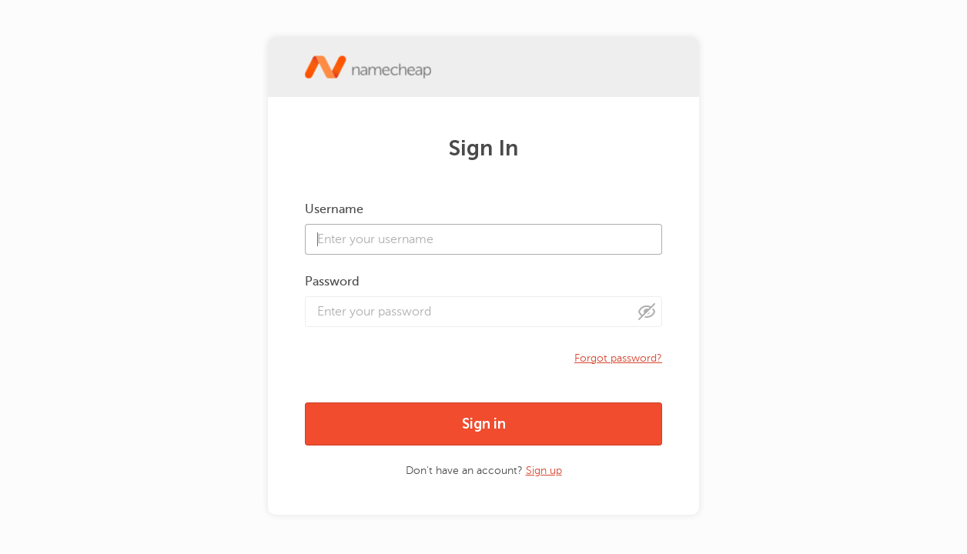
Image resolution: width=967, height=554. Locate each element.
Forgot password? (618, 358)
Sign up (544, 470)
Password (332, 282)
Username (334, 209)
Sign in (484, 424)
